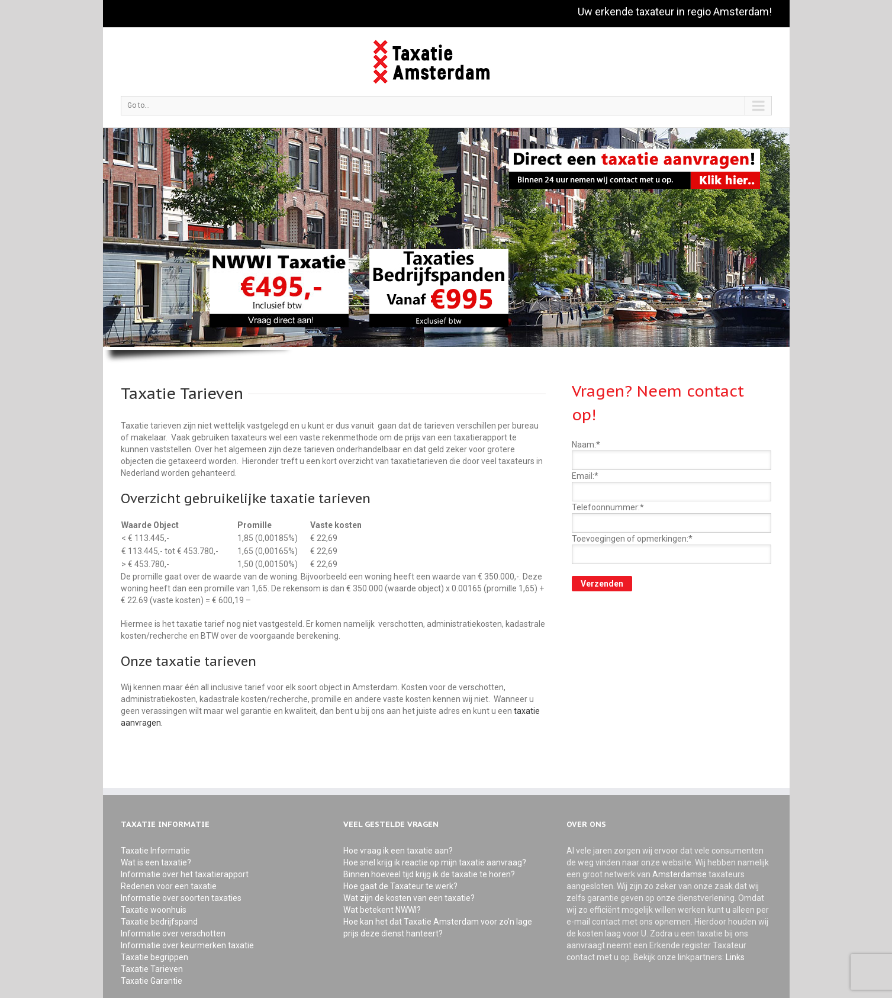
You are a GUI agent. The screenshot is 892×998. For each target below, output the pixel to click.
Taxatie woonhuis (153, 910)
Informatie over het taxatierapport (185, 874)
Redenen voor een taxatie (169, 886)
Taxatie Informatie (155, 850)
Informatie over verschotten (173, 933)
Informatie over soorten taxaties (181, 898)
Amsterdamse (680, 874)
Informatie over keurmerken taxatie (187, 945)
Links (735, 957)
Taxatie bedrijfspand (159, 921)
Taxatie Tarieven (152, 969)
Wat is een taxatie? (156, 862)
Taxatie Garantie (151, 981)
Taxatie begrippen (154, 957)
